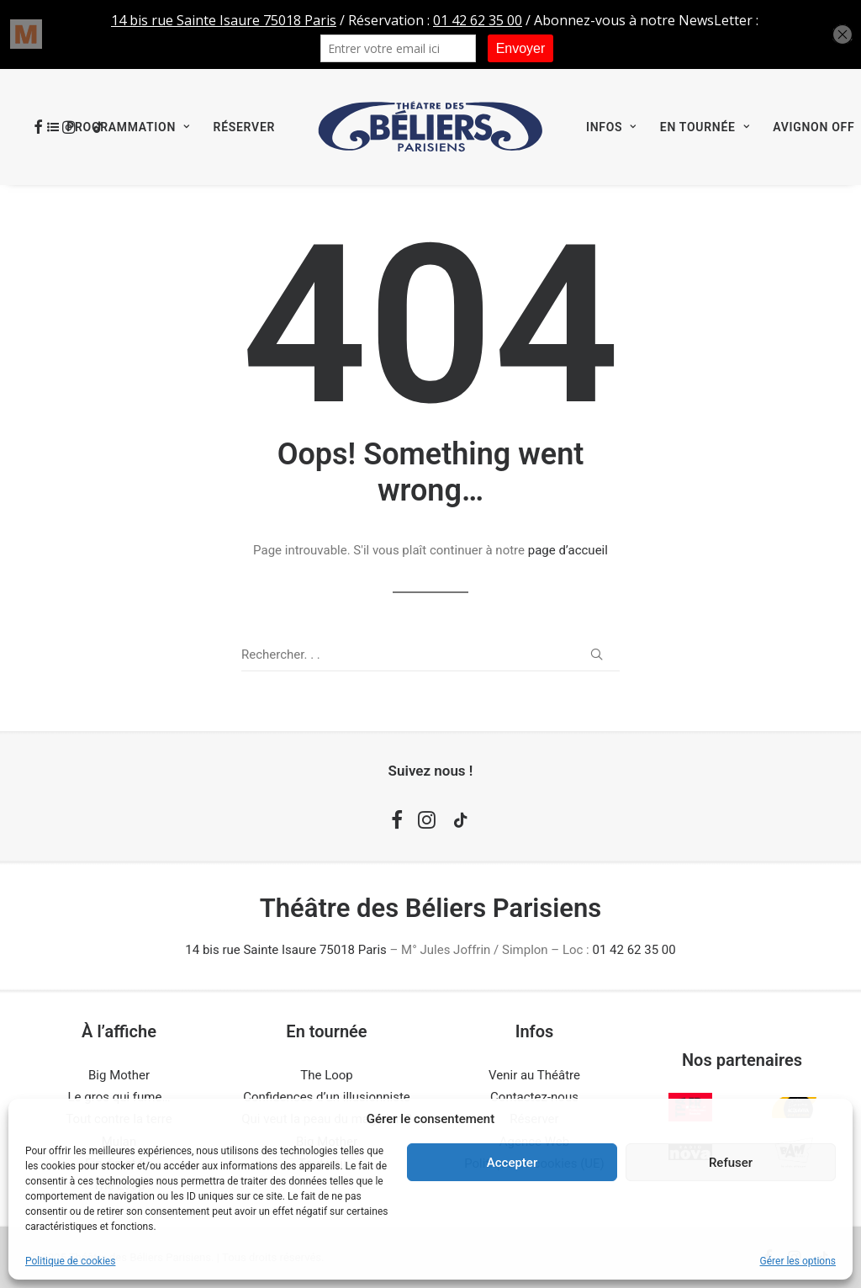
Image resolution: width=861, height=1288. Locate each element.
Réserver (244, 127)
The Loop (326, 1075)
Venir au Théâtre (534, 1075)
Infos (611, 127)
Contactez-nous (534, 1097)
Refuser (731, 1162)
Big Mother (119, 1075)
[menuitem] (118, 127)
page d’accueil (568, 550)
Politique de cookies (70, 1261)
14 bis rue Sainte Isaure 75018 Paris (285, 949)
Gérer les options (798, 1261)
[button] (596, 654)
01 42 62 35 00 (633, 949)
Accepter (512, 1162)
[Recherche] (430, 655)
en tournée (704, 127)
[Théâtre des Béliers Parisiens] (430, 127)
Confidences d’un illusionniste (326, 1097)
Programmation (127, 127)
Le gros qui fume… (119, 1097)
